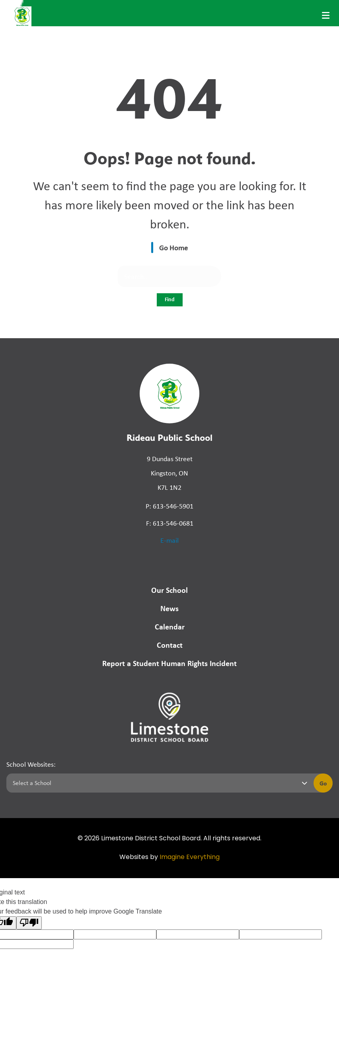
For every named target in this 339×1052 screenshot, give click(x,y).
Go (323, 783)
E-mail (169, 540)
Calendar (170, 626)
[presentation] (325, 15)
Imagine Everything (190, 857)
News (169, 608)
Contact (170, 644)
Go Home (173, 247)
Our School (169, 589)
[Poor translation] (29, 922)
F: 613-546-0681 (169, 523)
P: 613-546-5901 (169, 506)
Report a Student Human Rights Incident (169, 663)
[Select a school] (158, 783)
